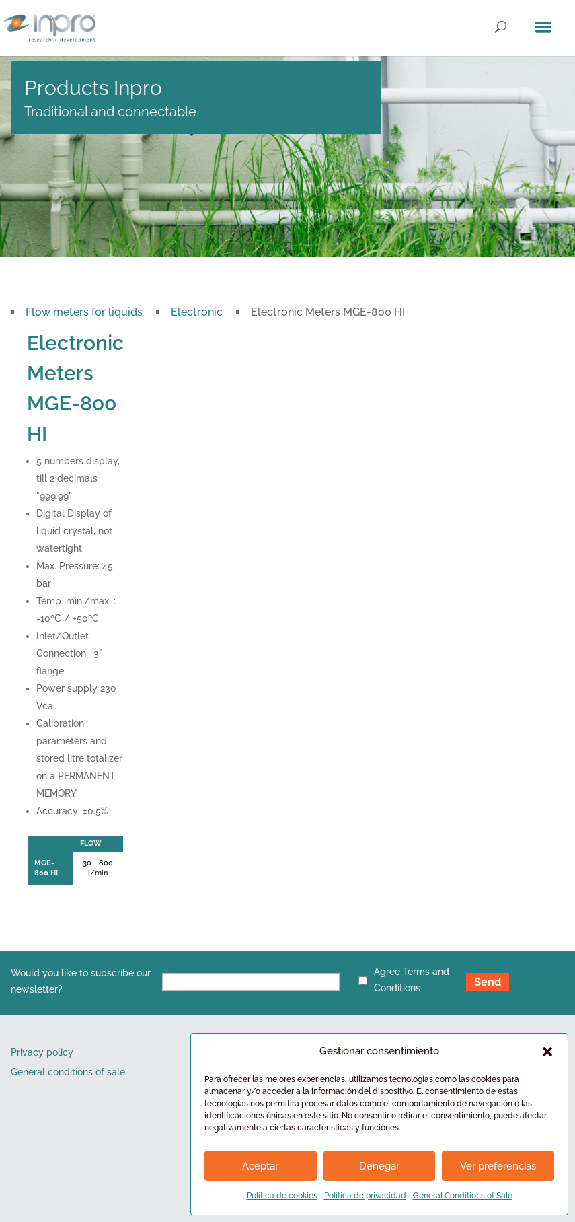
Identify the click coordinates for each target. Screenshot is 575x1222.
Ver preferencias (498, 1166)
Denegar (379, 1166)
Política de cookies (282, 1195)
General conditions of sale (68, 1072)
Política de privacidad (365, 1195)
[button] (547, 1051)
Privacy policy (42, 1052)
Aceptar (260, 1166)
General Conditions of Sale (462, 1195)
